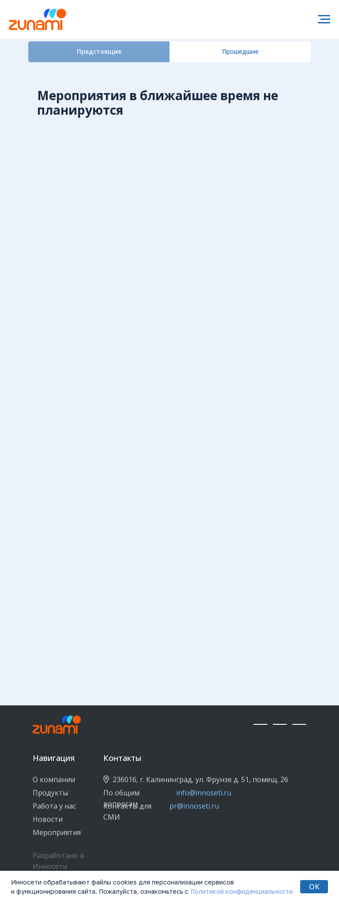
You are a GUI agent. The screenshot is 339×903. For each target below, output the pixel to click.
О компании (54, 779)
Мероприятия (57, 832)
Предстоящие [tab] (99, 51)
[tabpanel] (169, 98)
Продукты (50, 793)
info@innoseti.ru (203, 793)
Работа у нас (54, 806)
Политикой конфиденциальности (241, 891)
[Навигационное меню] (324, 19)
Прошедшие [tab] (240, 51)
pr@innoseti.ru (194, 806)
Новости (48, 819)
